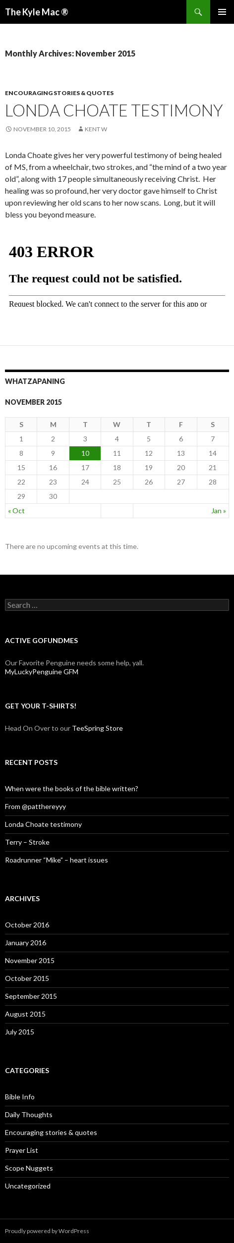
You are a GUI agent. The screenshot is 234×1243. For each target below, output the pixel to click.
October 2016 (27, 924)
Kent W (96, 129)
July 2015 (19, 1031)
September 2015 (31, 996)
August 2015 (25, 1014)
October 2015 (27, 978)
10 (85, 453)
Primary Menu (222, 12)
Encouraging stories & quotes (59, 93)
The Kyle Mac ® (36, 11)
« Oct (16, 510)
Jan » (218, 510)
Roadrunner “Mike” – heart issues (56, 860)
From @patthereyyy (35, 806)
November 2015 (30, 960)
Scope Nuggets (29, 1168)
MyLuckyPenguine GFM (41, 671)
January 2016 (25, 942)
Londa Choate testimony (114, 110)
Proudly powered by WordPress (47, 1231)
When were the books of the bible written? (71, 788)
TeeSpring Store (97, 728)
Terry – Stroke (27, 842)
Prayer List (21, 1150)
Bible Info (20, 1096)
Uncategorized (28, 1186)
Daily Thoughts (29, 1114)
